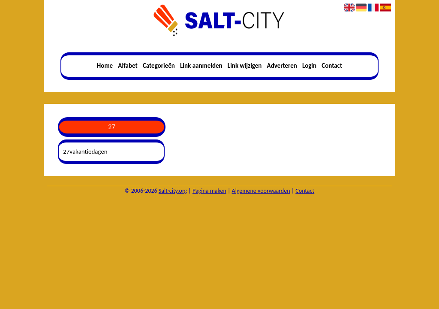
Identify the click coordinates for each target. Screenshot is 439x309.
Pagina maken (209, 190)
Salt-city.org (173, 190)
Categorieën (159, 66)
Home (105, 66)
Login (309, 66)
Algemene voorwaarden (261, 190)
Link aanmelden (201, 66)
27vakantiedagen (85, 151)
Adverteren (282, 66)
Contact (332, 66)
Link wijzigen (245, 66)
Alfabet (127, 66)
